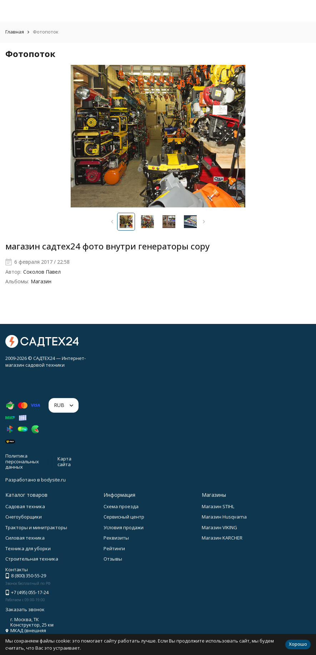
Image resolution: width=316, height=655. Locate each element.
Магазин (41, 281)
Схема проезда (121, 506)
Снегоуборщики (23, 517)
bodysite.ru (53, 479)
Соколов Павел (42, 271)
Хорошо (298, 644)
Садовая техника (25, 506)
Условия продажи (124, 527)
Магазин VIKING (219, 527)
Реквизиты (116, 538)
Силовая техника (25, 538)
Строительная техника (31, 559)
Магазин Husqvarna (224, 517)
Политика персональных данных (22, 461)
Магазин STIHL (218, 506)
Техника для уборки (28, 548)
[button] (112, 222)
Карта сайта (64, 461)
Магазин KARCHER (222, 538)
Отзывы (113, 559)
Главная (14, 32)
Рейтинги (114, 548)
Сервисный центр (124, 517)
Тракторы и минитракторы (36, 527)
